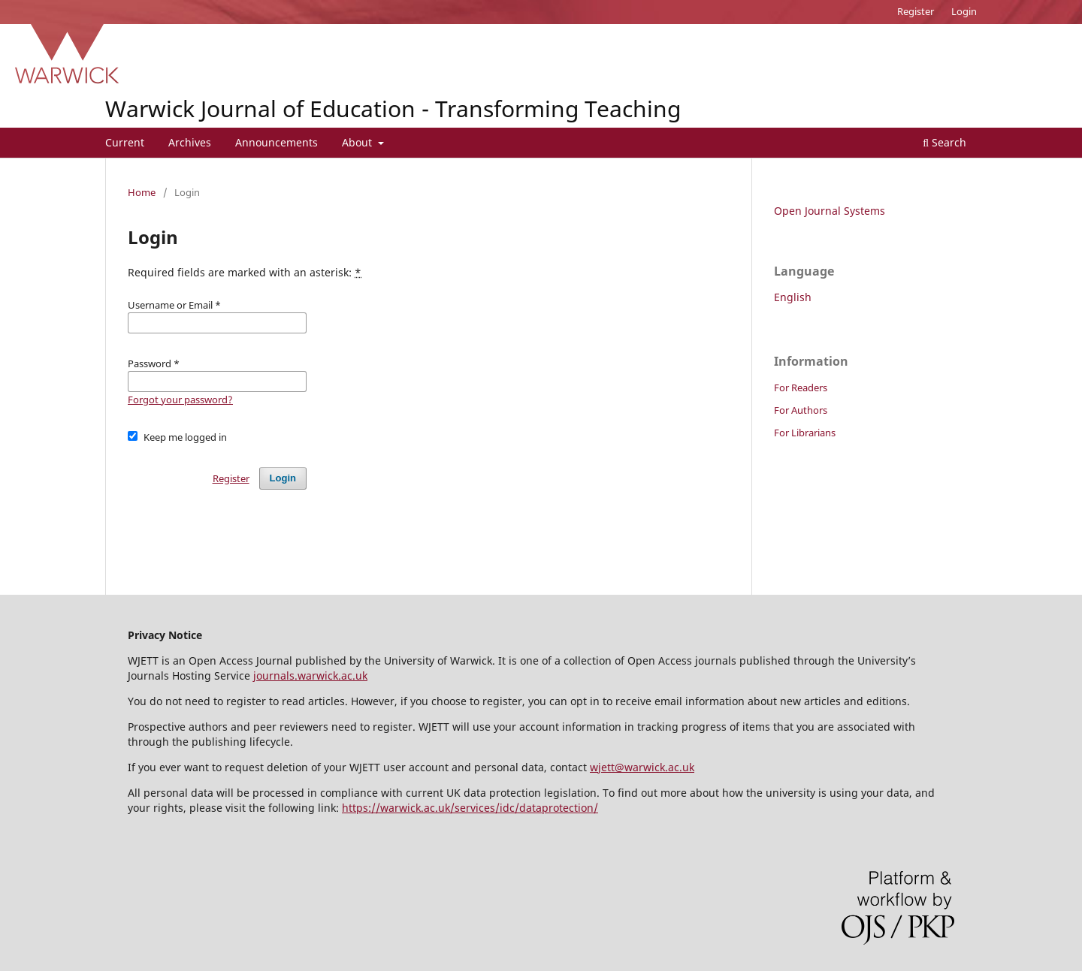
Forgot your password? (180, 399)
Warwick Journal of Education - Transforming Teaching (393, 108)
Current (124, 142)
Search (944, 142)
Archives (189, 142)
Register (915, 11)
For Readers (800, 387)
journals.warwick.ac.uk (310, 675)
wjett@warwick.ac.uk (642, 767)
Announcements (276, 142)
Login (964, 11)
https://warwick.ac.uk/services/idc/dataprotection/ (470, 808)
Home (142, 192)
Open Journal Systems (829, 211)
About (358, 142)
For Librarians (805, 432)
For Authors (800, 410)
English (793, 297)
